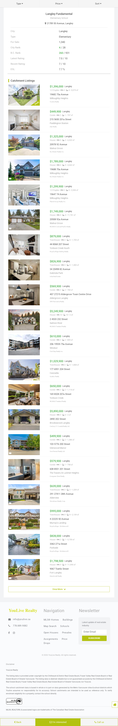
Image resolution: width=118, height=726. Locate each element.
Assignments (51, 639)
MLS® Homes (51, 619)
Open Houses (51, 632)
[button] (115, 705)
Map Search (50, 626)
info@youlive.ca (21, 619)
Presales (67, 632)
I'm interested (57, 722)
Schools (64, 626)
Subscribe (94, 638)
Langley (69, 23)
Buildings (68, 619)
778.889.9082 (20, 625)
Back (17, 722)
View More (59, 589)
